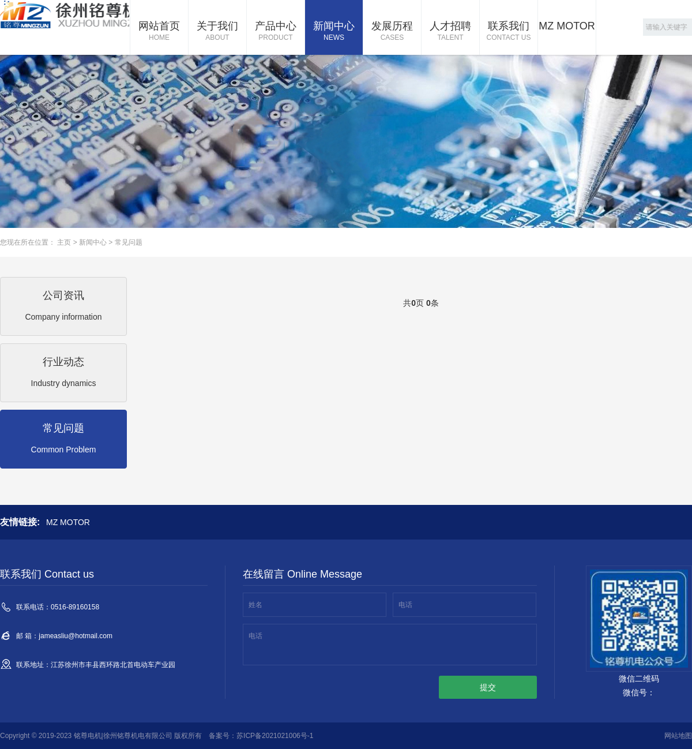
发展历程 (392, 31)
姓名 (255, 605)
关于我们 (217, 31)
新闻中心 (334, 31)
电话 (405, 605)
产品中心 (275, 31)
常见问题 (128, 242)
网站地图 (678, 736)
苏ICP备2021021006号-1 (274, 736)
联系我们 (508, 31)
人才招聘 (450, 31)
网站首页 (159, 31)
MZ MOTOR (567, 26)
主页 (64, 242)
